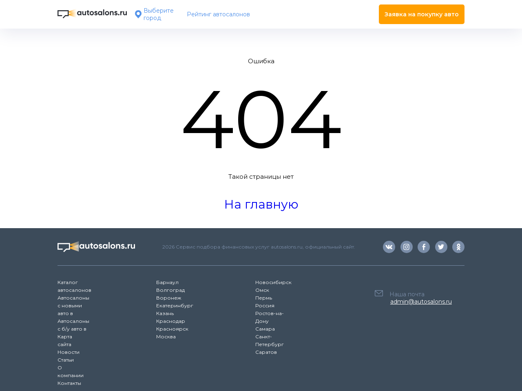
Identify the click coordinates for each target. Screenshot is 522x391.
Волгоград (170, 290)
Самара (265, 329)
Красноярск (172, 329)
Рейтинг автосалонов (218, 14)
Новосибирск (273, 282)
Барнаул (167, 282)
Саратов (266, 352)
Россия (264, 305)
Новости (69, 352)
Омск (262, 290)
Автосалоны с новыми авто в (73, 305)
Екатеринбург (174, 305)
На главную (261, 204)
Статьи (66, 360)
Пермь (263, 298)
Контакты (69, 383)
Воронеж (168, 298)
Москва (166, 336)
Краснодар (170, 321)
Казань (165, 313)
